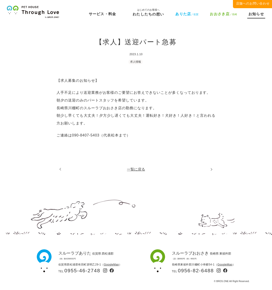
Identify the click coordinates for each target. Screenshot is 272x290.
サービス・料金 (102, 14)
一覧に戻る (136, 169)
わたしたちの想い (148, 13)
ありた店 (186, 14)
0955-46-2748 (82, 270)
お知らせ (256, 14)
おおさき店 (223, 14)
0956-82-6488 (196, 270)
